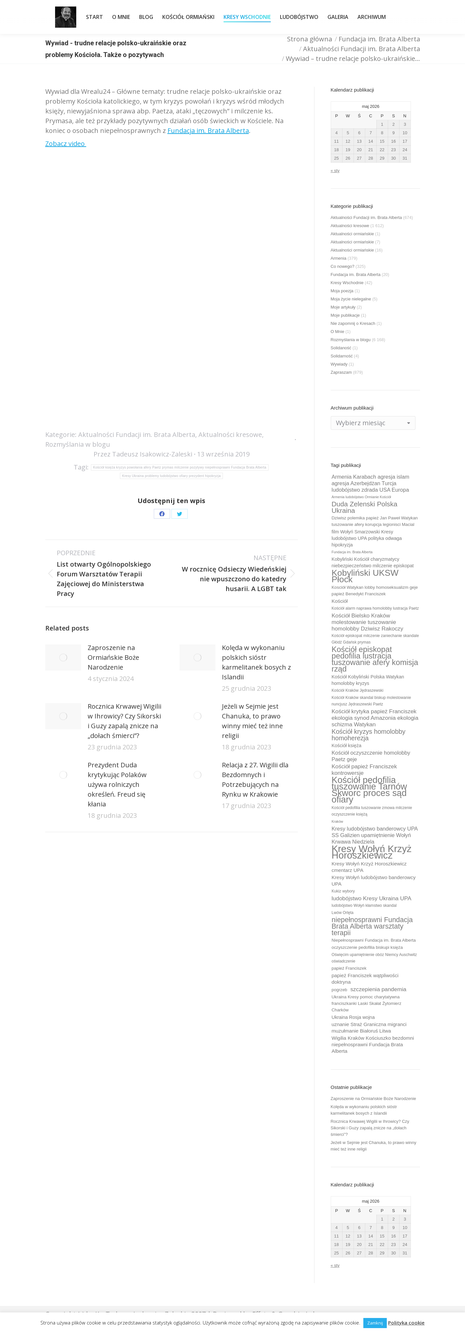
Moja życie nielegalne (351, 299)
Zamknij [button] (375, 1323)
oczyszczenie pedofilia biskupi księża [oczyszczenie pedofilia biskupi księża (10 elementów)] (367, 947)
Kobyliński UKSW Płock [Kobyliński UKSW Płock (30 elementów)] (365, 576)
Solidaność (341, 347)
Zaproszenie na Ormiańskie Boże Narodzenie (113, 657)
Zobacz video (65, 143)
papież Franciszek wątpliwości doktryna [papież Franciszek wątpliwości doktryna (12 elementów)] (365, 979)
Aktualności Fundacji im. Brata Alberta (136, 434)
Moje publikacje (345, 315)
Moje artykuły (343, 307)
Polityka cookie (406, 1322)
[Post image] (63, 657)
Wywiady (339, 364)
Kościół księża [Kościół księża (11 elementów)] (346, 745)
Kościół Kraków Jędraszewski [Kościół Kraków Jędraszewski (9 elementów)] (358, 690)
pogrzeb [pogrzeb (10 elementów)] (339, 989)
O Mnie (337, 331)
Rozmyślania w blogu (77, 444)
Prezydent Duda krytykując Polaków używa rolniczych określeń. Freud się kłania (117, 784)
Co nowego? (343, 266)
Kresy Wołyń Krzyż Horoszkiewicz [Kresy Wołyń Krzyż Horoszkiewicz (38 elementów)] (372, 852)
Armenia (338, 258)
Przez (143, 454)
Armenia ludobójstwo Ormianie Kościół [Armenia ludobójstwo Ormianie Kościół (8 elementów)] (361, 497)
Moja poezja (342, 290)
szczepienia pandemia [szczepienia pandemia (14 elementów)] (378, 989)
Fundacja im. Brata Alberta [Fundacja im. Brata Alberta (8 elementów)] (352, 552)
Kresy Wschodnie (347, 282)
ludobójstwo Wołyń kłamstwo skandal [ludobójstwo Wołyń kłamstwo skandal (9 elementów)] (364, 905)
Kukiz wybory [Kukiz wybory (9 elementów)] (343, 891)
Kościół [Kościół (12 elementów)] (340, 601)
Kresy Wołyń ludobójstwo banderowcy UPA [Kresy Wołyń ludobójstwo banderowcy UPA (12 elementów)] (374, 881)
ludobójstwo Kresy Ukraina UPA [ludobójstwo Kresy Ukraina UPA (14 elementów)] (372, 898)
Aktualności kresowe (230, 434)
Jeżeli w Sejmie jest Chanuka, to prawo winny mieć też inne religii (252, 721)
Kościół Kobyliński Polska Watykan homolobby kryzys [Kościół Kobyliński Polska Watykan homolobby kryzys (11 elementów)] (368, 680)
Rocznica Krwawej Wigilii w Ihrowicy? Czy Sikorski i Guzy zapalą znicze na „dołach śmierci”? (124, 721)
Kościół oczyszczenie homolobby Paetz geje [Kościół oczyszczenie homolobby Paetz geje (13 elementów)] (371, 756)
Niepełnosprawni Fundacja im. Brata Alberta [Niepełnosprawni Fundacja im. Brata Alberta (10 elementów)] (374, 940)
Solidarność (342, 356)
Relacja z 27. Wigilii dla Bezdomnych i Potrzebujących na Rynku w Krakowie (255, 779)
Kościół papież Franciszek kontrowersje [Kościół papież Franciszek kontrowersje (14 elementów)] (364, 769)
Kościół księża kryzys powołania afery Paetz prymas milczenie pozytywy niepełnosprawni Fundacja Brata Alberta (180, 467)
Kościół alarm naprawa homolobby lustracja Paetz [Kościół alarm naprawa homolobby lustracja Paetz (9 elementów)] (375, 608)
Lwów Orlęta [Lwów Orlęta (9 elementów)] (343, 912)
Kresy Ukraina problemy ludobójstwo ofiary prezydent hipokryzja (171, 476)
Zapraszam (341, 372)
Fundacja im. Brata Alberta (208, 130)
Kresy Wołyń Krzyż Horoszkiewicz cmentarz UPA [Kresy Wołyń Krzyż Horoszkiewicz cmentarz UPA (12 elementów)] (369, 867)
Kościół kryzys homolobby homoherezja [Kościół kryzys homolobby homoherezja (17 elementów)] (369, 734)
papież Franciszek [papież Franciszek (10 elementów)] (349, 968)
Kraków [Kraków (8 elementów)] (337, 821)
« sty (335, 170)
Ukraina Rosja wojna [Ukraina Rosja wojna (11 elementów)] (353, 1017)
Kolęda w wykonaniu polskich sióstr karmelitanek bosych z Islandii (256, 662)
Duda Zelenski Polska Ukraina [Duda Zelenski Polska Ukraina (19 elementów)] (365, 507)
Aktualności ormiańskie (352, 233)
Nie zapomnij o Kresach (353, 323)
